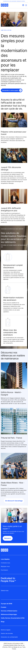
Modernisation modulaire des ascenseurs (13, 299)
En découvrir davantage (14, 501)
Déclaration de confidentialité (9, 637)
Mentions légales (5, 630)
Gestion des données (7, 633)
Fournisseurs (4, 570)
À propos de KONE (6, 603)
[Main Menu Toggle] (26, 5)
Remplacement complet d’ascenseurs (13, 266)
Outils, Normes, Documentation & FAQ (12, 618)
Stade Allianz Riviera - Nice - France (12, 484)
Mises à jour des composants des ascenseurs (10, 332)
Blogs (2, 621)
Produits (3, 607)
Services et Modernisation (9, 611)
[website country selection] (23, 5)
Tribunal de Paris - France (11, 438)
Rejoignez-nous (5, 566)
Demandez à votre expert (10, 90)
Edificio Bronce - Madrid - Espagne (11, 393)
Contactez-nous (5, 563)
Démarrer (7, 538)
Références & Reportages (9, 614)
